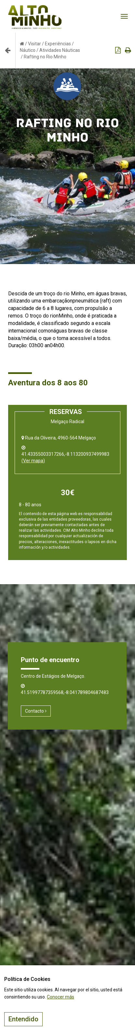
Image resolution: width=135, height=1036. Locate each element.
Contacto (36, 711)
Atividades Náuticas (59, 50)
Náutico (27, 50)
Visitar (34, 43)
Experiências (58, 43)
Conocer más (60, 996)
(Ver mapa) (33, 460)
